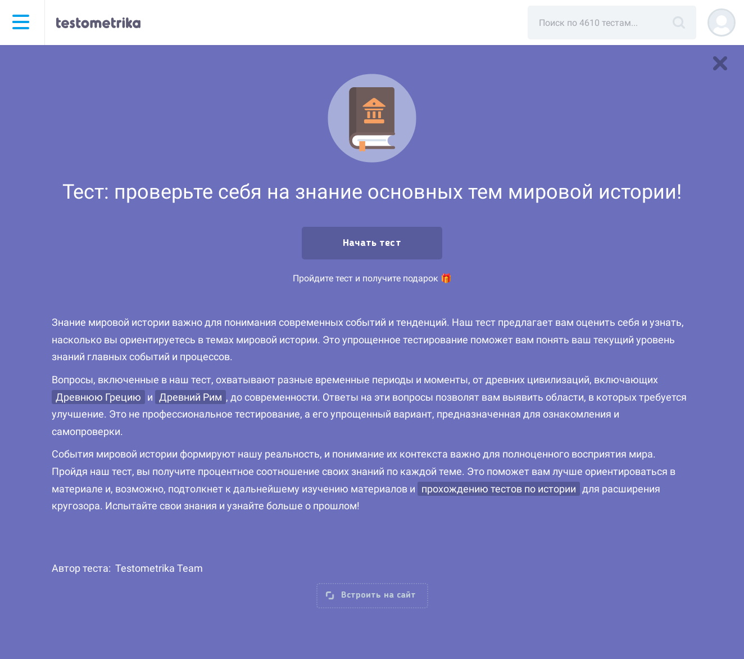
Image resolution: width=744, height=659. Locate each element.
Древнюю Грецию (98, 397)
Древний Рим (190, 397)
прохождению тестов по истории (498, 489)
